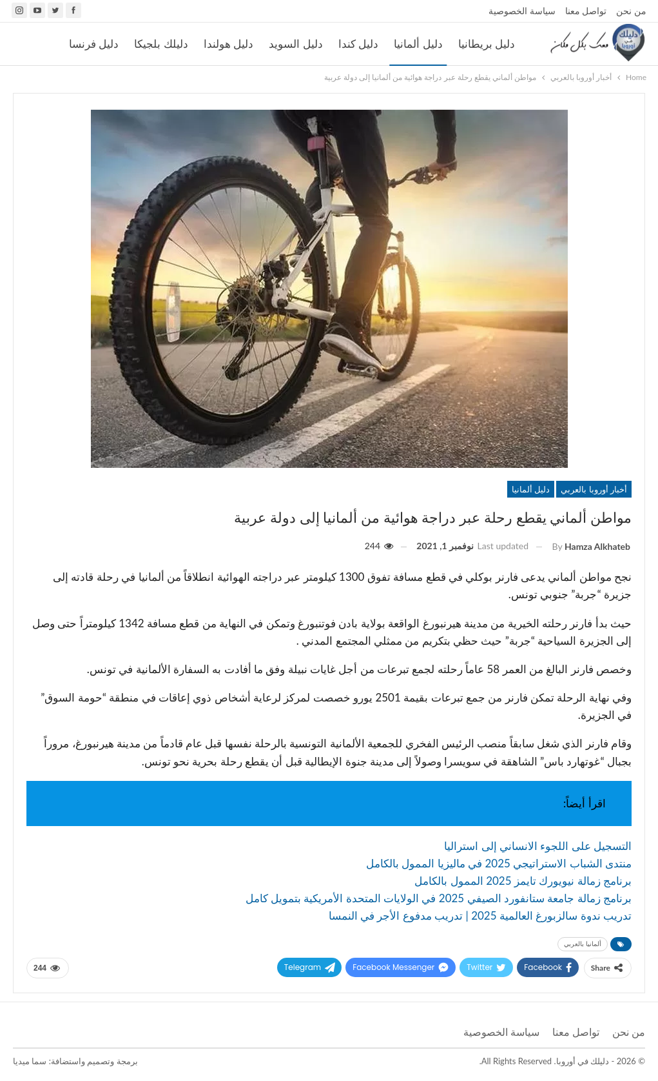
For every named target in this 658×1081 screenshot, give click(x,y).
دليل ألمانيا (418, 44)
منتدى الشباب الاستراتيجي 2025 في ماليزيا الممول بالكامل (499, 863)
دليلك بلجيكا (161, 44)
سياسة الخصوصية (522, 10)
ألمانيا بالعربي (582, 944)
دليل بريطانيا (486, 44)
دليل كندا (358, 44)
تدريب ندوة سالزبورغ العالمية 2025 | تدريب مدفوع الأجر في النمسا (480, 915)
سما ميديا (29, 1061)
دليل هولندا (228, 44)
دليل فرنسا (94, 44)
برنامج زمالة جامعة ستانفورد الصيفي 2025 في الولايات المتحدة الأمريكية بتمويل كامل (439, 898)
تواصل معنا (586, 10)
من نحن (631, 10)
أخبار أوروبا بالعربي (594, 489)
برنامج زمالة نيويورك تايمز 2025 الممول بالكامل (523, 880)
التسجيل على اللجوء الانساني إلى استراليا (538, 846)
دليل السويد (295, 44)
